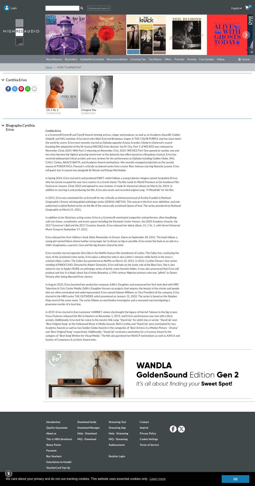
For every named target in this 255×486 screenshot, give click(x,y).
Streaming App (117, 427)
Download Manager (88, 427)
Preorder (179, 59)
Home (48, 67)
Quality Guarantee (57, 427)
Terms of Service (149, 444)
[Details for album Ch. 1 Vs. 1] (61, 91)
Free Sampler (206, 59)
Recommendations (117, 59)
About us (51, 433)
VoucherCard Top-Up (58, 467)
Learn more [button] (157, 478)
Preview (192, 59)
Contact (144, 422)
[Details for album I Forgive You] (96, 91)
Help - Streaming (118, 433)
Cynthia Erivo (53, 113)
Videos (221, 59)
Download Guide (86, 422)
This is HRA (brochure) (59, 439)
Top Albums (155, 59)
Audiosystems (117, 444)
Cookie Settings (149, 439)
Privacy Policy (148, 433)
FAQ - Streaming (118, 439)
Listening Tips (138, 59)
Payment (51, 450)
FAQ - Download (86, 439)
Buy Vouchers (54, 456)
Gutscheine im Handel (58, 462)
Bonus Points (53, 444)
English (236, 8)
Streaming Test (117, 422)
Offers (168, 59)
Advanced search (98, 8)
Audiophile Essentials (92, 59)
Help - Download (87, 433)
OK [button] (235, 478)
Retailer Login (117, 456)
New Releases (54, 59)
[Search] (62, 8)
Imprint (144, 427)
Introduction (53, 422)
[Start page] (21, 32)
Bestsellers (71, 59)
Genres (244, 59)
